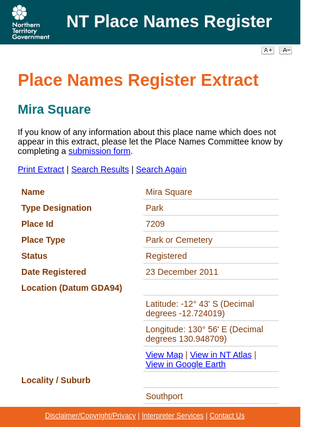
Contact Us (227, 416)
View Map (164, 354)
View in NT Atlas (221, 354)
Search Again (161, 169)
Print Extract (41, 169)
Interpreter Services (173, 416)
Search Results (100, 169)
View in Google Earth (186, 364)
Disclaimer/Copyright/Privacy (90, 416)
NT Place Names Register (169, 21)
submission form (100, 151)
